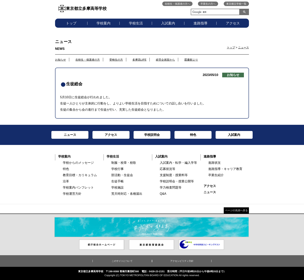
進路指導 (200, 23)
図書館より (191, 59)
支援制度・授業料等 (174, 175)
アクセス (233, 23)
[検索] (214, 12)
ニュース (243, 47)
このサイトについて (122, 261)
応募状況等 (167, 169)
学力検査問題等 (170, 187)
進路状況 (214, 162)
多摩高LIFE (139, 59)
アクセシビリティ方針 (181, 261)
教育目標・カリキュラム (80, 175)
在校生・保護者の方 (87, 59)
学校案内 (104, 23)
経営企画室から (165, 59)
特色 (66, 169)
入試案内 (168, 23)
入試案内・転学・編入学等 (178, 162)
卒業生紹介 (216, 175)
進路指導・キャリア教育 (225, 169)
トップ (71, 23)
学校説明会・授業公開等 (177, 181)
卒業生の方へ (208, 3)
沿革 (66, 181)
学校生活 (136, 23)
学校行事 (117, 169)
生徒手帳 (117, 181)
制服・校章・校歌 (123, 162)
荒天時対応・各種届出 (126, 193)
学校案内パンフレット (78, 187)
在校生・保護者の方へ (177, 3)
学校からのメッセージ (78, 162)
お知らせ (60, 59)
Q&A (163, 193)
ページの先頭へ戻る (236, 210)
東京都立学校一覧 (236, 3)
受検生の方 (116, 59)
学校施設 (117, 187)
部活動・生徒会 (122, 175)
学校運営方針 (72, 193)
